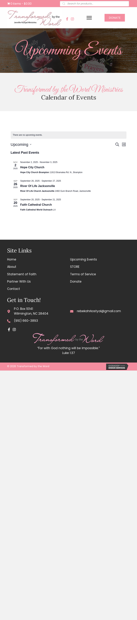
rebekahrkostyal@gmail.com (99, 311)
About (11, 267)
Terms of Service (83, 274)
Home (11, 259)
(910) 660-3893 (26, 321)
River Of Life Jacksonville (37, 185)
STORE (74, 267)
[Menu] (89, 18)
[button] (67, 19)
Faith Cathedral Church (36, 204)
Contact (13, 289)
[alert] (68, 135)
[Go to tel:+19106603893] (8, 320)
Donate (76, 281)
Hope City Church (32, 167)
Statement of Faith (21, 274)
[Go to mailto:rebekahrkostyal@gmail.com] (71, 311)
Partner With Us (19, 281)
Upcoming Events (83, 259)
